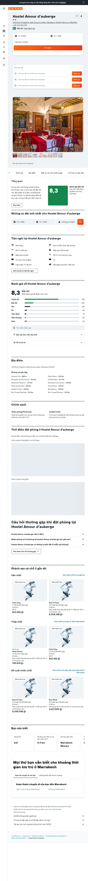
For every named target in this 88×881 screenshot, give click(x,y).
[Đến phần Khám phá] (4, 31)
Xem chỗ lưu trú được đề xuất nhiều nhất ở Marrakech (69, 709)
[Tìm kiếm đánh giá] (49, 327)
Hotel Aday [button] (16, 641)
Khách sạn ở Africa (37, 874)
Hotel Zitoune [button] (17, 689)
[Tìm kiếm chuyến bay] (4, 15)
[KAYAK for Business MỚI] (4, 41)
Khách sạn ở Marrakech (56, 827)
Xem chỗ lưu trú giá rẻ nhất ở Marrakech (69, 659)
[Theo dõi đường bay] (4, 36)
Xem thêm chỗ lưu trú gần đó (74, 613)
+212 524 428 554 (20, 25)
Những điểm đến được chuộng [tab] (50, 813)
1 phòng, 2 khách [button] (21, 42)
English (63, 2)
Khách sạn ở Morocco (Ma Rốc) (55, 874)
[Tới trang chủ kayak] (15, 8)
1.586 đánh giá (29, 28)
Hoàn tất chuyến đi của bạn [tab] (25, 813)
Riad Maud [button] (53, 738)
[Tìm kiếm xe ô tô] (4, 25)
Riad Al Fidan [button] (54, 641)
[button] (83, 2)
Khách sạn (26, 874)
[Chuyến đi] (4, 48)
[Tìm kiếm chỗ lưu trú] (4, 20)
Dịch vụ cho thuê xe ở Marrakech (28, 827)
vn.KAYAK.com (15, 874)
